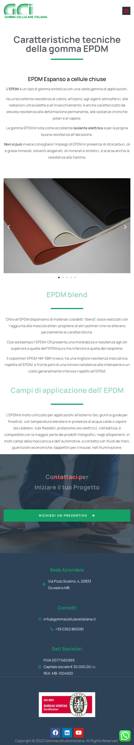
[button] (126, 11)
